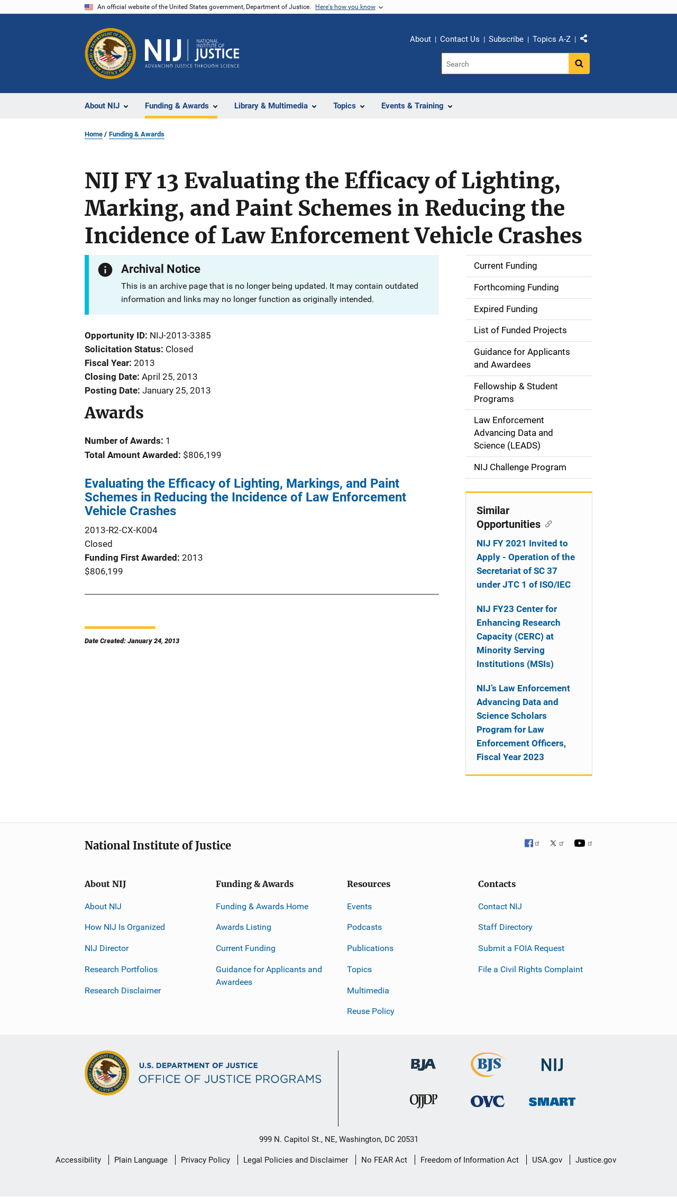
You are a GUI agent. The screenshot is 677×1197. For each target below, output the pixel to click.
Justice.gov (595, 1160)
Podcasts (364, 927)
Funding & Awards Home (262, 906)
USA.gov (547, 1160)
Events (359, 906)
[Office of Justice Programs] (110, 53)
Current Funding (246, 948)
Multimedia (368, 990)
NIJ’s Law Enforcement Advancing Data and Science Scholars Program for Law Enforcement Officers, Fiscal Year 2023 (523, 722)
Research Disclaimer (123, 990)
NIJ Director (107, 948)
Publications (370, 948)
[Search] (506, 63)
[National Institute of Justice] (552, 1060)
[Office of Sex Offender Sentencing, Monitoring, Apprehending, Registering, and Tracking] (552, 1099)
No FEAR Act (384, 1160)
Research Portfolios (121, 969)
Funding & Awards (136, 134)
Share (587, 40)
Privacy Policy (205, 1160)
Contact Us (460, 39)
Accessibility (78, 1160)
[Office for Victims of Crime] (488, 1101)
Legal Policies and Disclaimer (295, 1160)
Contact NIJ (500, 906)
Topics (359, 969)
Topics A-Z (552, 39)
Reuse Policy (371, 1011)
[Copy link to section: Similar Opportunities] (546, 523)
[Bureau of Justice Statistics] (488, 1072)
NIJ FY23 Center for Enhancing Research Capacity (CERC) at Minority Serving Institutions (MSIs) (519, 636)
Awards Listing (243, 927)
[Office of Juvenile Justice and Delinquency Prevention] (423, 1104)
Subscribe (506, 39)
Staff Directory (505, 927)
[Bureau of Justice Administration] (423, 1060)
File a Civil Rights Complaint (530, 969)
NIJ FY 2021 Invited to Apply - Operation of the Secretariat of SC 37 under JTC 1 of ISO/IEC (526, 564)
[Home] (192, 53)
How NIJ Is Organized (125, 927)
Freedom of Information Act (469, 1160)
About (420, 39)
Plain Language (141, 1160)
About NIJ (103, 906)
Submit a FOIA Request (521, 948)
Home (94, 134)
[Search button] (579, 63)
